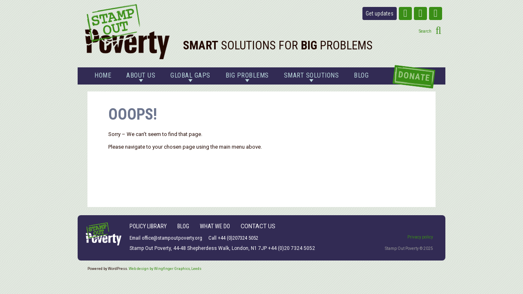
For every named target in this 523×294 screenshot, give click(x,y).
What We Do (215, 226)
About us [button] (140, 76)
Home (102, 75)
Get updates (379, 13)
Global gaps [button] (190, 76)
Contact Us (258, 226)
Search (425, 31)
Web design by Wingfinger (165, 269)
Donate (414, 76)
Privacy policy (420, 237)
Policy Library (148, 226)
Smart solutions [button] (311, 76)
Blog (361, 75)
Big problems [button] (247, 76)
